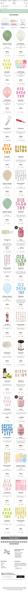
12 (22, 541)
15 (10, 543)
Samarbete (3, 566)
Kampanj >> (15, 0)
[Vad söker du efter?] (14, 6)
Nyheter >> (10, 0)
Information (25, 0)
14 (26, 541)
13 (24, 541)
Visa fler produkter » (14, 538)
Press (2, 565)
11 (20, 541)
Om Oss (2, 564)
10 (18, 541)
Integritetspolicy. (23, 579)
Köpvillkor (2, 563)
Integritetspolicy (4, 567)
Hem (1, 8)
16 (12, 543)
